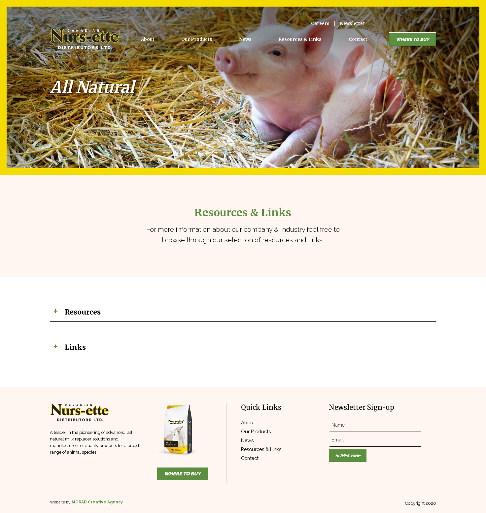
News (247, 440)
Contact (250, 458)
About (248, 422)
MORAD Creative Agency (97, 502)
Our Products (256, 431)
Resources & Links (261, 449)
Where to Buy (412, 39)
